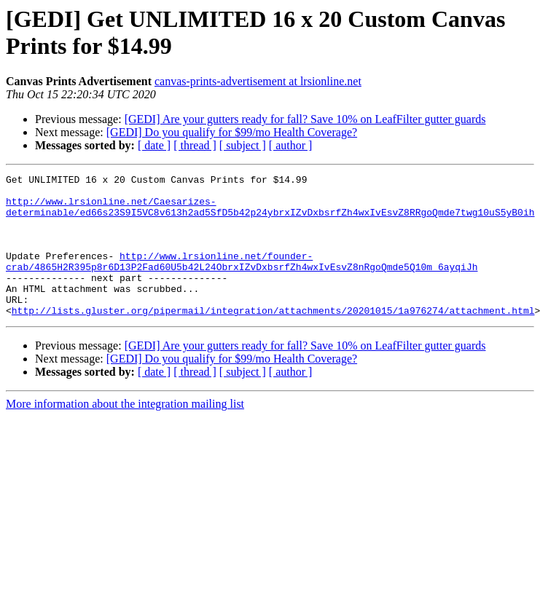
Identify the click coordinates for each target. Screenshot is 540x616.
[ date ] (154, 145)
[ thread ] (194, 145)
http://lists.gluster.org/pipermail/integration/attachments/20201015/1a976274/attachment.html (273, 338)
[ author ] (291, 145)
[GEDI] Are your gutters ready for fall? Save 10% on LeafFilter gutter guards (305, 119)
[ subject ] (242, 145)
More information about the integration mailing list (125, 432)
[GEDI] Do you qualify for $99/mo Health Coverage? (231, 132)
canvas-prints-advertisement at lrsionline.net (257, 81)
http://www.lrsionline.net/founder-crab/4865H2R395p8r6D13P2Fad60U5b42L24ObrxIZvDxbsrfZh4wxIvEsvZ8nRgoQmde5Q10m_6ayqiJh (241, 279)
